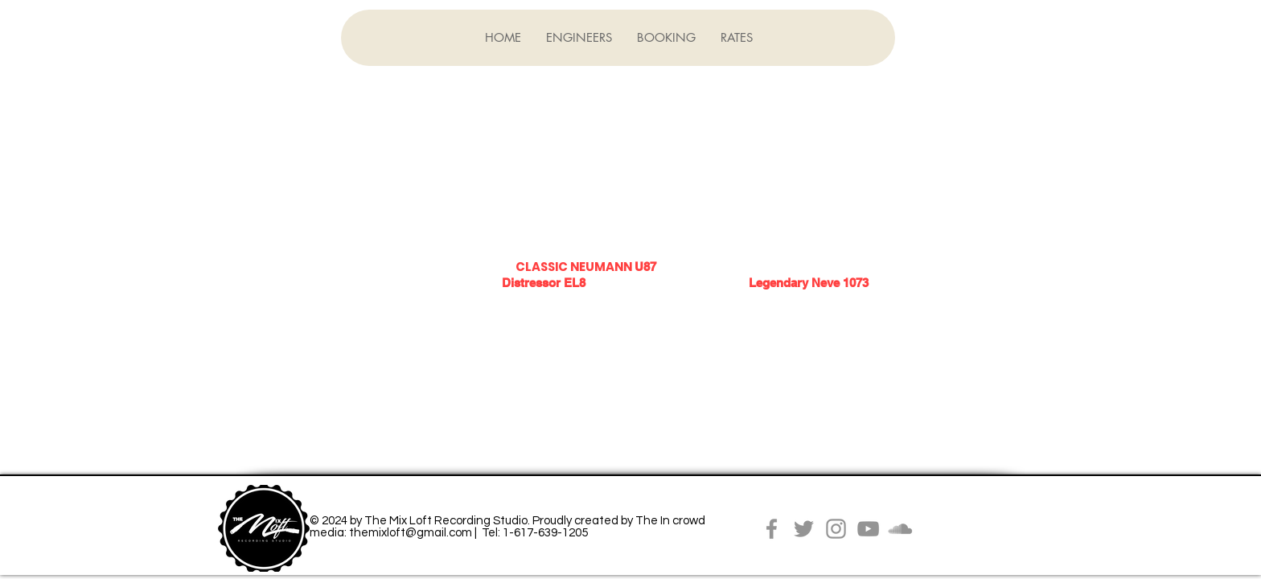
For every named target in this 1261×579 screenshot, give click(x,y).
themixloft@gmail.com (410, 533)
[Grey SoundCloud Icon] (900, 528)
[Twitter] (804, 528)
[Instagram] (836, 528)
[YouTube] (868, 528)
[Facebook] (771, 528)
